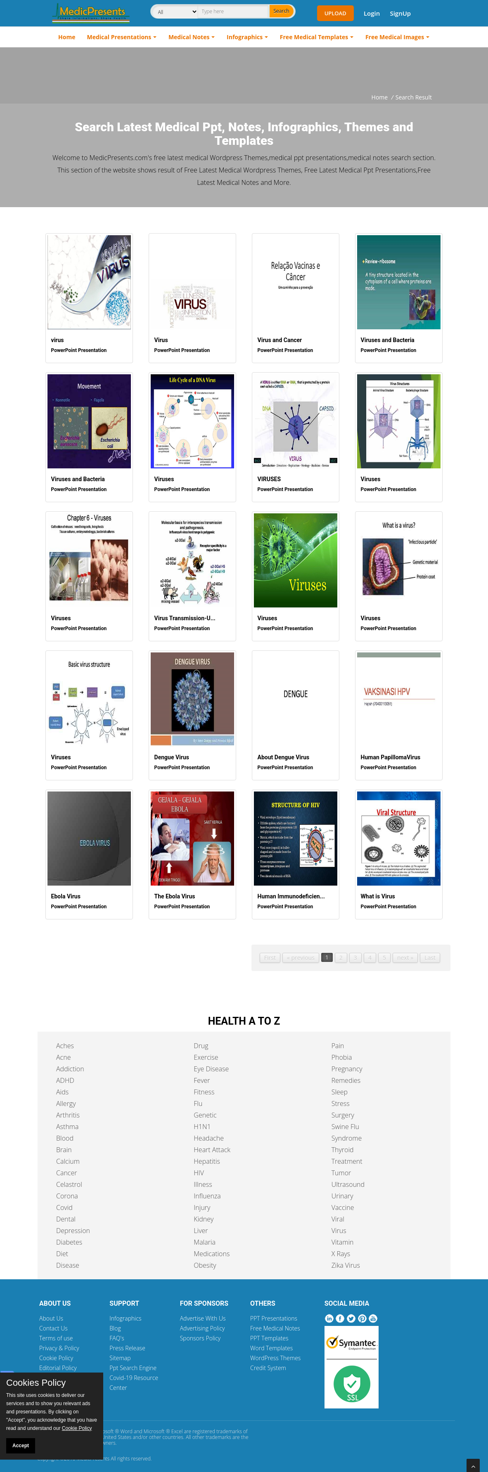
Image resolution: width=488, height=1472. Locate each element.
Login (372, 13)
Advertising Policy (202, 1323)
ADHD (65, 1075)
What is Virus (376, 891)
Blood (64, 1133)
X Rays (341, 1248)
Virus (159, 339)
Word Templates (271, 1343)
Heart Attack (212, 1144)
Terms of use (56, 1333)
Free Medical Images (394, 37)
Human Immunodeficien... (289, 891)
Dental (66, 1214)
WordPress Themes (275, 1353)
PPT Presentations (273, 1313)
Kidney (203, 1214)
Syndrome (347, 1133)
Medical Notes (189, 37)
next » (405, 953)
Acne (63, 1052)
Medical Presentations (119, 37)
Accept (20, 1445)
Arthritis (68, 1110)
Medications (212, 1248)
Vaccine (343, 1202)
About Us (51, 1313)
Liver (201, 1225)
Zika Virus (346, 1260)
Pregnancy (347, 1063)
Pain (338, 1040)
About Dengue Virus (282, 752)
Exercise (206, 1052)
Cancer (66, 1167)
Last (430, 953)
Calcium (68, 1156)
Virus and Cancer (278, 339)
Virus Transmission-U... (183, 615)
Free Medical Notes (275, 1323)
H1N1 (202, 1121)
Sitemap (119, 1353)
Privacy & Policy (59, 1343)
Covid (64, 1202)
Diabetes (69, 1237)
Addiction (70, 1063)
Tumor (341, 1167)
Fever (202, 1075)
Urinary (342, 1191)
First (270, 953)
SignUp (400, 13)
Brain (64, 1144)
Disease (67, 1260)
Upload (335, 13)
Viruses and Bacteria (386, 339)
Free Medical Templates (314, 37)
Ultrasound (348, 1179)
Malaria (205, 1237)
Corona (67, 1191)
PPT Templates (269, 1333)
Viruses (163, 476)
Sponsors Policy (200, 1333)
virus (56, 339)
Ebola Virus (64, 891)
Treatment (347, 1156)
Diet (62, 1248)
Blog (115, 1323)
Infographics (245, 37)
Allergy (66, 1098)
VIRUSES (268, 476)
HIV (199, 1167)
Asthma (67, 1121)
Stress (341, 1098)
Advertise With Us (203, 1313)
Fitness (204, 1087)
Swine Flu (345, 1121)
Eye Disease (211, 1063)
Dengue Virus (170, 752)
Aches (65, 1040)
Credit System (268, 1363)
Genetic (205, 1110)
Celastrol (69, 1179)
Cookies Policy (36, 1383)
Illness (203, 1179)
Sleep (340, 1087)
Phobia (342, 1052)
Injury (202, 1202)
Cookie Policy (56, 1353)
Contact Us (53, 1323)
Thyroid (343, 1144)
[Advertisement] (244, 70)
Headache (209, 1133)
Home (66, 37)
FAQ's (116, 1333)
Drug (201, 1040)
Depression (73, 1225)
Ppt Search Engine (132, 1363)
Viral (338, 1214)
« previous (301, 953)
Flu (198, 1098)
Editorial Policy (58, 1363)
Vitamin (343, 1237)
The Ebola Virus (173, 891)
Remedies (346, 1075)
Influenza (207, 1191)
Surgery (343, 1110)
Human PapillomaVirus (389, 752)
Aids (62, 1087)
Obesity (205, 1260)
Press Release (127, 1343)
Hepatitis (207, 1156)
